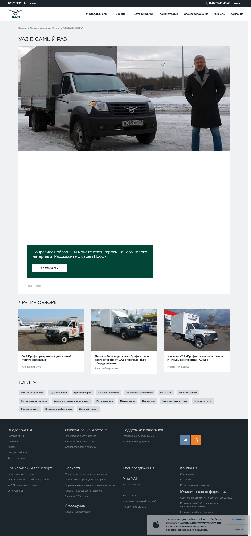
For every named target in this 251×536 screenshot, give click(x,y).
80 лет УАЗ (129, 495)
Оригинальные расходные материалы (86, 479)
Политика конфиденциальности (198, 512)
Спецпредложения (196, 13)
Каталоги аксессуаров (77, 511)
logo (20, 13)
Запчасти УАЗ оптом (76, 496)
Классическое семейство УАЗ (139, 501)
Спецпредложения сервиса (80, 447)
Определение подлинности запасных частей (90, 485)
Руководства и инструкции (80, 441)
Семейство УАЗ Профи (21, 474)
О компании (187, 474)
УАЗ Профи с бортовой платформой (28, 479)
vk (185, 440)
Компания (236, 13)
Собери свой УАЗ (17, 452)
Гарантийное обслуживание (138, 436)
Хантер (12, 447)
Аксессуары (75, 505)
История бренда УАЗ (134, 506)
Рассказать (49, 268)
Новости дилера (132, 484)
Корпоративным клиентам (194, 485)
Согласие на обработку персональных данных (206, 497)
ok (196, 440)
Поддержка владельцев (143, 430)
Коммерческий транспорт (30, 468)
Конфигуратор (168, 13)
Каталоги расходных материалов (83, 490)
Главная (22, 28)
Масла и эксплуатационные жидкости (86, 474)
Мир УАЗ (219, 13)
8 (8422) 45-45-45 (219, 3)
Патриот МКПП (16, 436)
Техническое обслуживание (80, 436)
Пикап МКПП (15, 441)
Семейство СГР (16, 490)
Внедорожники (20, 430)
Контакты (238, 3)
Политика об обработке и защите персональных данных (199, 505)
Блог (125, 490)
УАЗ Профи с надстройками (23, 485)
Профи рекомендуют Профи (44, 28)
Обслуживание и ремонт (86, 430)
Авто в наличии (144, 13)
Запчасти (73, 468)
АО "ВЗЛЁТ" (14, 3)
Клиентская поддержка (136, 441)
